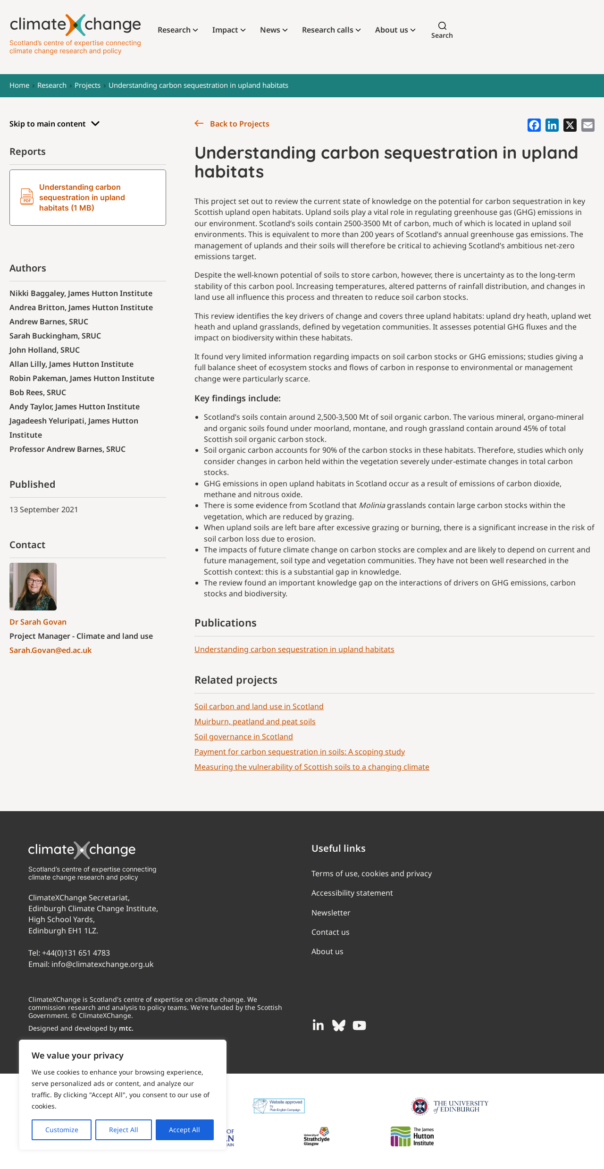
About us (391, 30)
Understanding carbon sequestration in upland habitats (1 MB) (72, 197)
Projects (88, 85)
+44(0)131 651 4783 (76, 953)
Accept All (184, 1129)
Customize (61, 1129)
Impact (225, 30)
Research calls (327, 30)
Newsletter (331, 912)
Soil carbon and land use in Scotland (259, 706)
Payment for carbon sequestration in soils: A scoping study (299, 751)
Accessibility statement (352, 893)
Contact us (330, 932)
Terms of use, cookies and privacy (371, 873)
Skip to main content (54, 124)
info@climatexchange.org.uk (102, 964)
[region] (122, 1095)
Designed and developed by (81, 1028)
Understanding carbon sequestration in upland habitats (198, 85)
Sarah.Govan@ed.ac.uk (50, 650)
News (270, 30)
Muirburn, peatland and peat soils (255, 721)
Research (174, 30)
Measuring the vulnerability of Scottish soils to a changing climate (311, 767)
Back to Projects (231, 124)
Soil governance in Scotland (243, 736)
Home (19, 85)
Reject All (123, 1129)
